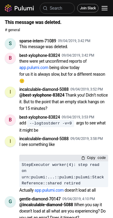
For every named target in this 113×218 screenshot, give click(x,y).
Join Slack (88, 8)
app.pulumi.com (34, 67)
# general (12, 30)
